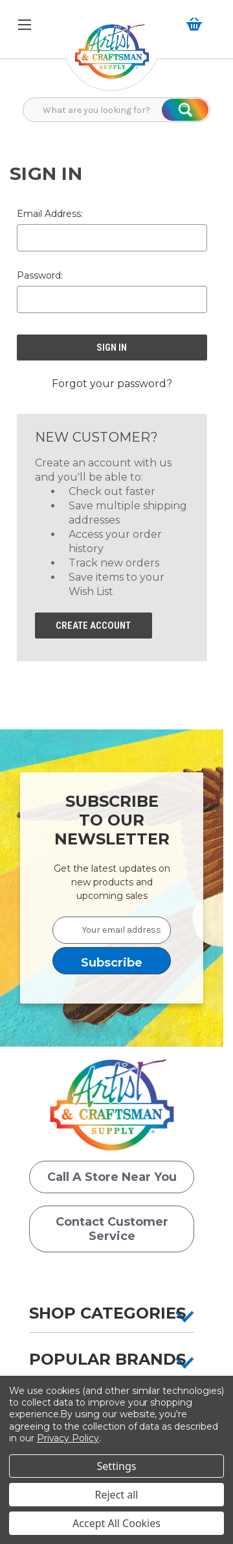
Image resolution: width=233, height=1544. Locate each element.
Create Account (93, 625)
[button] (112, 58)
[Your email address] (112, 930)
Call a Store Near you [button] (112, 1177)
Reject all (117, 1494)
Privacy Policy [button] (68, 1438)
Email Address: (50, 214)
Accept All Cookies (116, 1523)
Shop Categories (107, 1313)
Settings (117, 1466)
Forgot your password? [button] (112, 383)
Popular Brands (107, 1359)
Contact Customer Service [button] (112, 1229)
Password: (40, 275)
